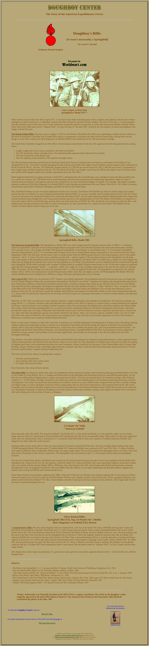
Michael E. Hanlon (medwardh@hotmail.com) (69, 635)
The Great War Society (47, 623)
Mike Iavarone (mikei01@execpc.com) (67, 637)
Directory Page (47, 614)
